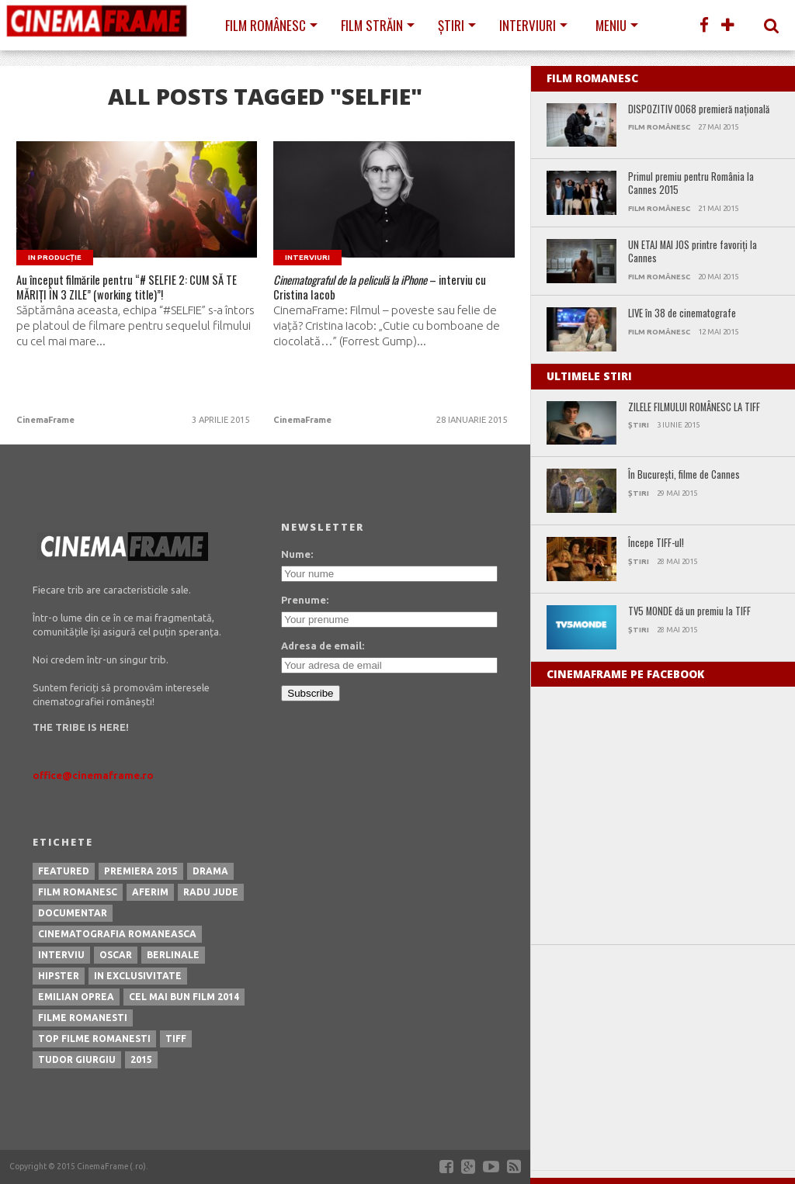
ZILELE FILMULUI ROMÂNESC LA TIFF (694, 407)
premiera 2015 (141, 871)
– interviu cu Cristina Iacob (381, 293)
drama (210, 871)
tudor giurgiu (77, 1059)
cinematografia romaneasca (117, 934)
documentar (72, 913)
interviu (61, 955)
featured (63, 871)
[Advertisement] (663, 1058)
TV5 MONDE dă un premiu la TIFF (689, 611)
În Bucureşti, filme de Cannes (684, 475)
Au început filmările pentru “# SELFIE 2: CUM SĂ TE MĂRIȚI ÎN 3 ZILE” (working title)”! (123, 303)
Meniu (611, 25)
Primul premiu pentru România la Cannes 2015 (691, 183)
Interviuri (527, 25)
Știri (451, 25)
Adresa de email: (322, 645)
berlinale (173, 955)
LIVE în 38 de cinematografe (682, 313)
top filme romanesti (94, 1038)
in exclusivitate (138, 976)
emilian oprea (76, 997)
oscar (115, 955)
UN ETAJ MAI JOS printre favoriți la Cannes (692, 252)
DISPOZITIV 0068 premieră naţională (698, 109)
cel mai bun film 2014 (184, 997)
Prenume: (304, 599)
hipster (58, 976)
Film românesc (265, 25)
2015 (141, 1059)
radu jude (210, 892)
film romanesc (77, 892)
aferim (150, 892)
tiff (175, 1038)
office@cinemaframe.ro (93, 775)
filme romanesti (82, 1018)
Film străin (372, 25)
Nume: (297, 554)
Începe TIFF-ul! (656, 543)
